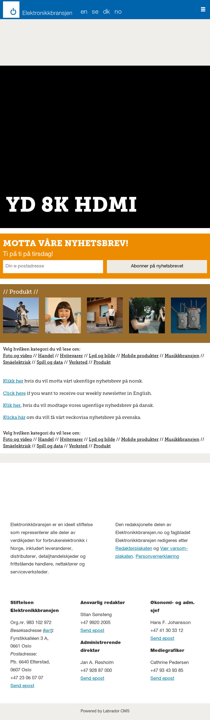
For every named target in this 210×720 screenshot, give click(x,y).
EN (84, 12)
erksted (80, 362)
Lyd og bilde (102, 355)
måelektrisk (18, 362)
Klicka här (14, 417)
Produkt (102, 362)
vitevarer (73, 355)
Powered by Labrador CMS (105, 711)
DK (106, 12)
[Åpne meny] (203, 9)
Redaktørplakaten (133, 549)
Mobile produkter (140, 355)
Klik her (12, 405)
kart (48, 631)
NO (118, 12)
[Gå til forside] (36, 9)
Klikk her (13, 381)
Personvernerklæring (157, 557)
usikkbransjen (184, 355)
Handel (46, 355)
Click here (14, 393)
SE (95, 12)
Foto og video (17, 355)
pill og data (51, 362)
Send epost (22, 686)
